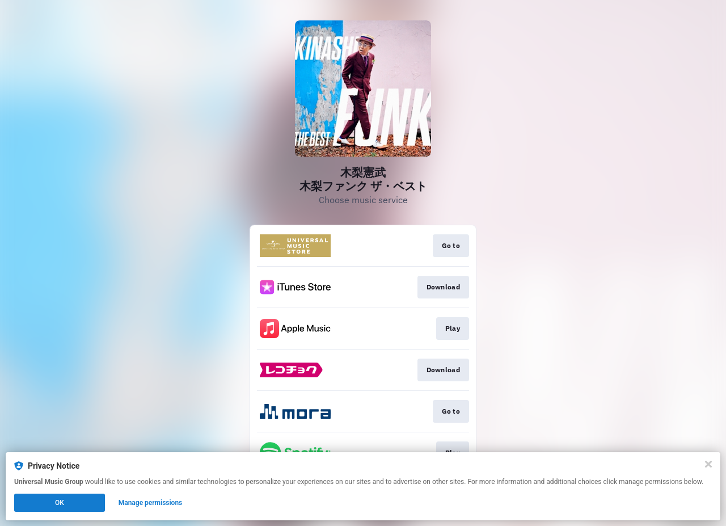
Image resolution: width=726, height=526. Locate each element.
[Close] (708, 464)
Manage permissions (151, 503)
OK (59, 503)
